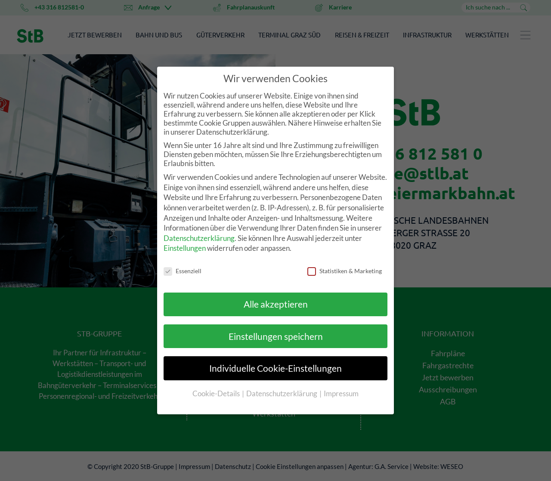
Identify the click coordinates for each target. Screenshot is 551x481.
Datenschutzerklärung (199, 238)
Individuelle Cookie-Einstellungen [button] (275, 368)
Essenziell (182, 270)
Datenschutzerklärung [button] (282, 393)
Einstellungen (185, 248)
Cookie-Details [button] (216, 393)
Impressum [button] (341, 393)
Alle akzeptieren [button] (276, 304)
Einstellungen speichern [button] (276, 336)
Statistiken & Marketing (344, 270)
